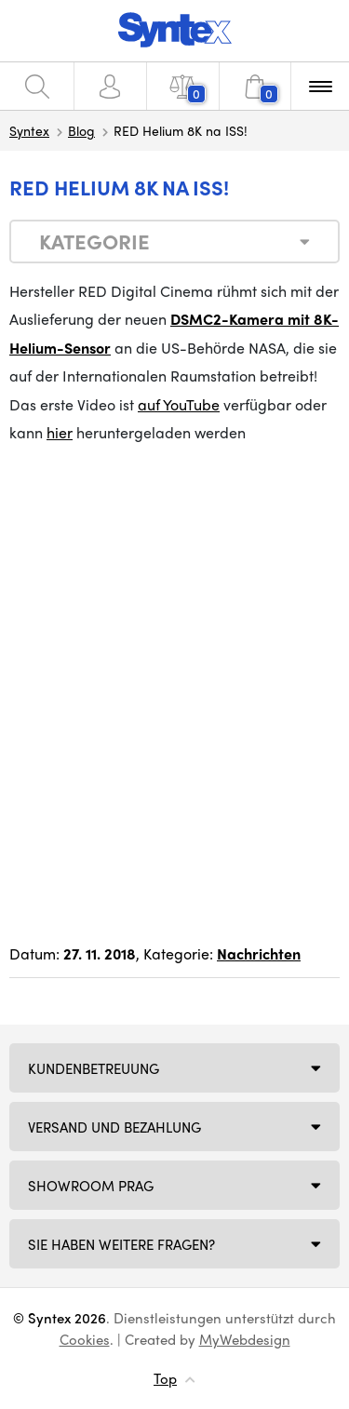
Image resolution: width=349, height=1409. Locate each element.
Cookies (85, 1339)
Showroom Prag (91, 1185)
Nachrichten (259, 953)
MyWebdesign (244, 1339)
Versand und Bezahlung (114, 1127)
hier (60, 432)
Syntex (29, 130)
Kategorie (94, 241)
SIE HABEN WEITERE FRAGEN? (121, 1244)
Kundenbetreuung (93, 1068)
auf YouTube (179, 404)
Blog (81, 130)
